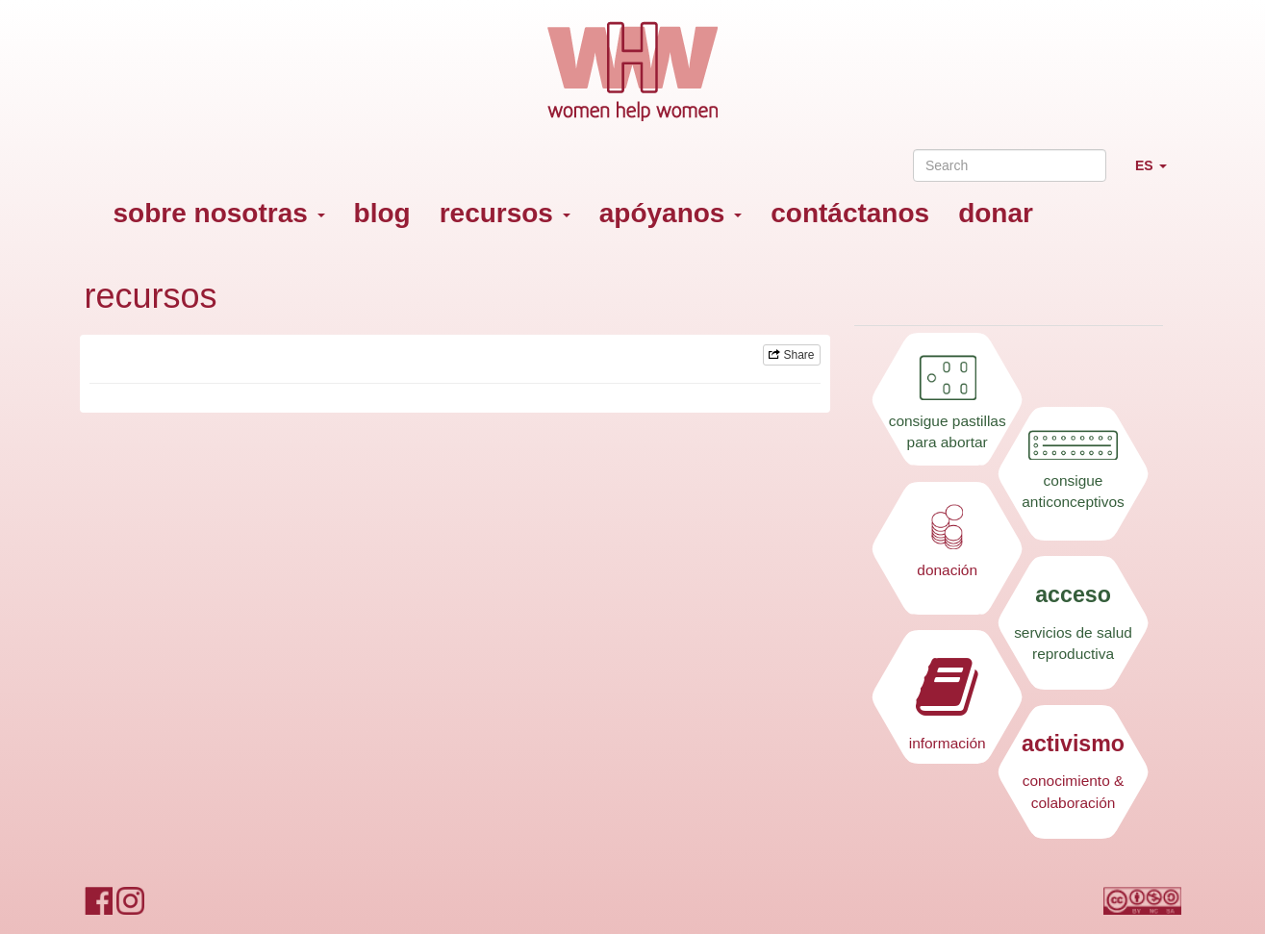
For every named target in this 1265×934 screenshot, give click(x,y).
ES (1158, 173)
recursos (505, 213)
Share (791, 355)
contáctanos (850, 213)
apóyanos (670, 213)
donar (995, 213)
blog (382, 213)
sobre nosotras (219, 213)
